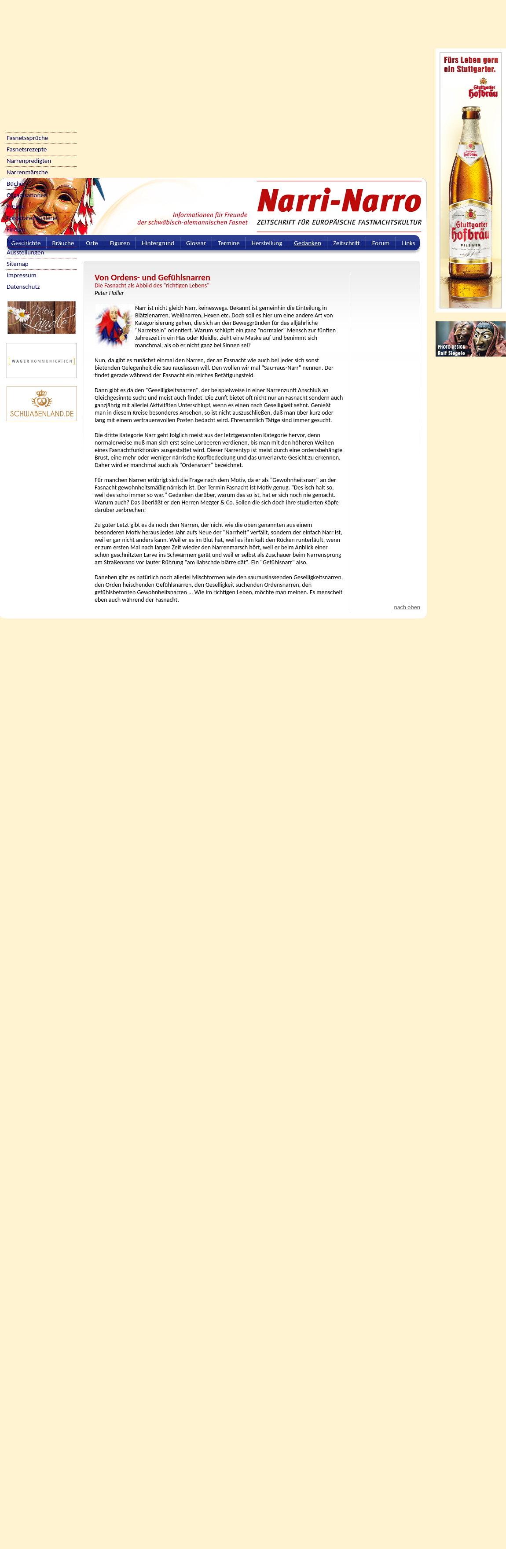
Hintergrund (158, 243)
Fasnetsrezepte (27, 149)
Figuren (120, 243)
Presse (15, 206)
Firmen (16, 229)
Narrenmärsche (27, 172)
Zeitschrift (346, 243)
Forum (381, 243)
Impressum (22, 275)
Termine (228, 243)
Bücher (16, 184)
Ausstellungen (25, 252)
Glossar (196, 243)
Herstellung (267, 243)
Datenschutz (23, 287)
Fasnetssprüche (27, 138)
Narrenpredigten (29, 161)
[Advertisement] (84, 84)
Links (408, 243)
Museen (17, 241)
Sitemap (18, 264)
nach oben (407, 607)
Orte (92, 243)
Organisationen (27, 195)
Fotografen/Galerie (32, 218)
